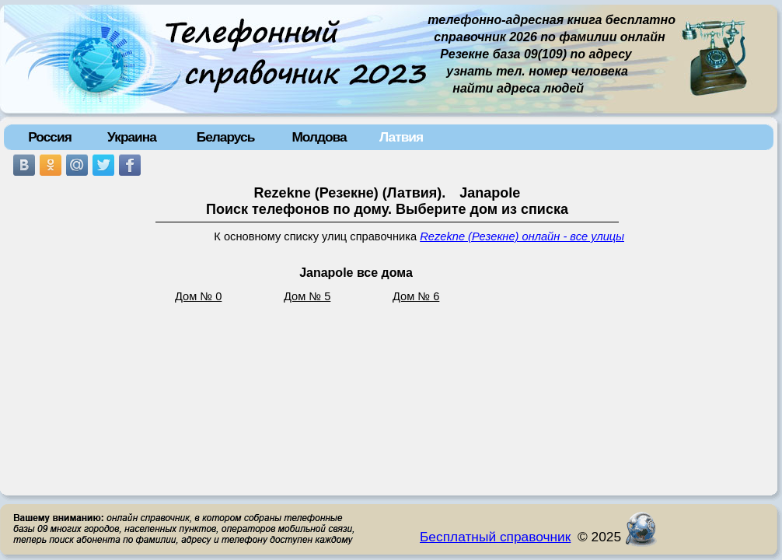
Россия (50, 137)
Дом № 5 (307, 296)
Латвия (401, 137)
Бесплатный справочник (495, 536)
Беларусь (226, 137)
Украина (131, 137)
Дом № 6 (416, 296)
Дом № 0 (198, 296)
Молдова (319, 137)
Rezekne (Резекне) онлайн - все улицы (522, 236)
